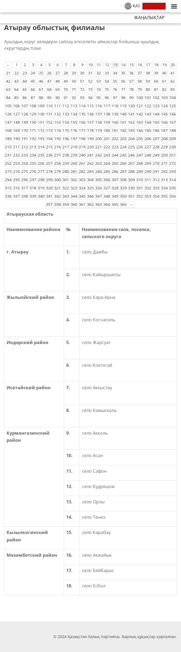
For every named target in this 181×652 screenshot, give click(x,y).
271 (164, 163)
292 (164, 171)
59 (148, 81)
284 (98, 171)
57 (131, 81)
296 (24, 179)
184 (139, 130)
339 (33, 196)
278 (49, 171)
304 (90, 179)
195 (57, 138)
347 (98, 196)
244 (115, 155)
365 (115, 204)
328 (115, 188)
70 (66, 89)
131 (49, 114)
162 (131, 122)
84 (8, 97)
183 (131, 130)
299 (49, 179)
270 (156, 163)
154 (65, 122)
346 (90, 196)
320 (49, 188)
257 (49, 163)
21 (8, 73)
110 (49, 105)
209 (172, 138)
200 (98, 138)
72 (82, 89)
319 (41, 188)
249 (156, 155)
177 (82, 130)
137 (98, 114)
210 (8, 146)
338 (24, 196)
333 (156, 188)
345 (82, 196)
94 (90, 97)
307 (115, 179)
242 (98, 155)
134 (74, 114)
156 (82, 122)
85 (16, 97)
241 (90, 155)
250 (164, 155)
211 (16, 146)
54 (107, 81)
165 (156, 122)
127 (16, 114)
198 (82, 138)
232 (16, 155)
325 (90, 188)
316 (16, 188)
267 (131, 163)
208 (164, 138)
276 (33, 171)
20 (173, 64)
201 (107, 138)
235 (41, 155)
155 (74, 122)
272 (172, 163)
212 (24, 146)
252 (8, 163)
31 (90, 73)
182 (123, 130)
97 (115, 97)
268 (139, 163)
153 (57, 122)
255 (33, 163)
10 (90, 64)
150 (33, 122)
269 (148, 163)
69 (57, 89)
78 (131, 89)
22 (16, 73)
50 (74, 81)
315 (8, 188)
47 (49, 81)
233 (24, 155)
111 (57, 105)
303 (82, 179)
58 (139, 81)
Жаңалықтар (149, 17)
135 (82, 114)
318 (33, 188)
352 (139, 196)
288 (131, 171)
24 (33, 73)
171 (33, 130)
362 (90, 204)
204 (131, 138)
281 (74, 171)
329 (123, 188)
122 (148, 105)
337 (16, 196)
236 (49, 155)
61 (164, 81)
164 (148, 122)
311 (148, 179)
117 (107, 105)
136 (90, 114)
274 (16, 171)
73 (90, 89)
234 (33, 155)
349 (115, 196)
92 (74, 97)
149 (24, 122)
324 (82, 188)
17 (148, 64)
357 (49, 204)
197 (74, 138)
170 (24, 130)
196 (65, 138)
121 (139, 105)
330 (131, 188)
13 (115, 64)
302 (74, 179)
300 (57, 179)
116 (98, 105)
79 (139, 89)
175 (65, 130)
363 (98, 204)
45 (33, 81)
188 (172, 130)
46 (41, 81)
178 (90, 130)
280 (65, 171)
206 (148, 138)
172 (41, 130)
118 (115, 105)
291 (156, 171)
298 (41, 179)
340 (41, 196)
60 (156, 81)
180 (107, 130)
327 (107, 188)
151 (41, 122)
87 (33, 97)
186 (156, 130)
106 (16, 105)
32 (98, 73)
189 (8, 138)
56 (123, 81)
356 (172, 196)
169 (16, 130)
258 (57, 163)
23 (24, 73)
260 (74, 163)
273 (8, 171)
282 (82, 171)
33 (107, 73)
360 (74, 204)
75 (107, 89)
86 (24, 97)
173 (49, 130)
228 (156, 146)
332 (148, 188)
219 (82, 146)
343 (65, 196)
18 (156, 64)
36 (131, 73)
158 (98, 122)
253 (16, 163)
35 (123, 73)
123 (156, 105)
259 (65, 163)
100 (139, 97)
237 (57, 155)
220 (90, 146)
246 (131, 155)
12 (107, 64)
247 (139, 155)
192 (33, 138)
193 (41, 138)
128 (24, 114)
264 (107, 163)
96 (107, 97)
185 (148, 130)
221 (98, 146)
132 (57, 114)
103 (164, 97)
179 (98, 130)
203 (123, 138)
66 (33, 89)
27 (57, 73)
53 (98, 81)
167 (172, 122)
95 (98, 97)
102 (156, 97)
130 (41, 114)
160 (115, 122)
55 (115, 81)
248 (148, 155)
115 (90, 105)
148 (16, 122)
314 (172, 179)
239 (74, 155)
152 (49, 122)
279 (57, 171)
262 (90, 163)
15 (132, 64)
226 (139, 146)
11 (99, 64)
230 (172, 146)
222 (107, 146)
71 (74, 89)
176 (74, 130)
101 (148, 97)
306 (107, 179)
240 (82, 155)
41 (172, 73)
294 (8, 179)
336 (8, 196)
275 (24, 171)
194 (49, 138)
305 (98, 179)
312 (156, 179)
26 (49, 73)
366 (123, 204)
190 (16, 138)
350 (123, 196)
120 (131, 105)
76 (115, 89)
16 (140, 64)
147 (8, 122)
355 (164, 196)
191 (24, 138)
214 (41, 146)
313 (164, 179)
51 (82, 81)
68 (49, 89)
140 (123, 114)
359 (65, 204)
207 (156, 138)
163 (139, 122)
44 (24, 81)
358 (57, 204)
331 (139, 188)
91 (66, 97)
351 (131, 196)
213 (33, 146)
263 (98, 163)
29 (74, 73)
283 (90, 171)
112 (65, 105)
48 (57, 81)
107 (24, 105)
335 (172, 188)
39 (156, 73)
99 (131, 97)
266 (123, 163)
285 (107, 171)
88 (41, 97)
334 (164, 188)
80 (148, 89)
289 (139, 171)
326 (98, 188)
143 (148, 114)
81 (156, 89)
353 (148, 196)
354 (156, 196)
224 (123, 146)
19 (164, 64)
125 (172, 105)
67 (41, 89)
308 (123, 179)
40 (164, 73)
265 (115, 163)
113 (74, 105)
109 (41, 105)
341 (49, 196)
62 (172, 81)
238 (65, 155)
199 (90, 138)
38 (148, 73)
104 (172, 97)
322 (65, 188)
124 (164, 105)
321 (57, 188)
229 (164, 146)
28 (66, 73)
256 (41, 163)
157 (90, 122)
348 (107, 196)
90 (57, 97)
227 (148, 146)
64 (16, 89)
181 (115, 130)
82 (164, 89)
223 (115, 146)
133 (65, 114)
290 (148, 171)
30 (82, 73)
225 (131, 146)
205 (139, 138)
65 (24, 89)
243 (107, 155)
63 (8, 89)
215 (49, 146)
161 (123, 122)
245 (123, 155)
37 (139, 73)
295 (16, 179)
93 (82, 97)
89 (49, 97)
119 (123, 105)
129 (33, 114)
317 (24, 188)
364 (107, 204)
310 (139, 179)
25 (41, 73)
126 (8, 114)
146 (172, 114)
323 (74, 188)
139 (115, 114)
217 (65, 146)
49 (66, 81)
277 (41, 171)
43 (16, 81)
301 (65, 179)
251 (172, 155)
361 (82, 204)
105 (8, 105)
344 (74, 196)
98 (123, 97)
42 (8, 81)
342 (57, 196)
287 (123, 171)
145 (164, 114)
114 (82, 105)
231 (8, 155)
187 (164, 130)
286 (115, 171)
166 (164, 122)
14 (123, 64)
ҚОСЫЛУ (154, 6)
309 (131, 179)
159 (107, 122)
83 (172, 89)
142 (139, 114)
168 (8, 130)
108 (33, 105)
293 (172, 171)
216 (57, 146)
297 (33, 179)
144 (156, 114)
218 (74, 146)
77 (123, 89)
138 (107, 114)
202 (115, 138)
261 (82, 163)
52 (90, 81)
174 (57, 130)
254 (24, 163)
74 (98, 89)
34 (115, 73)
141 (131, 114)
